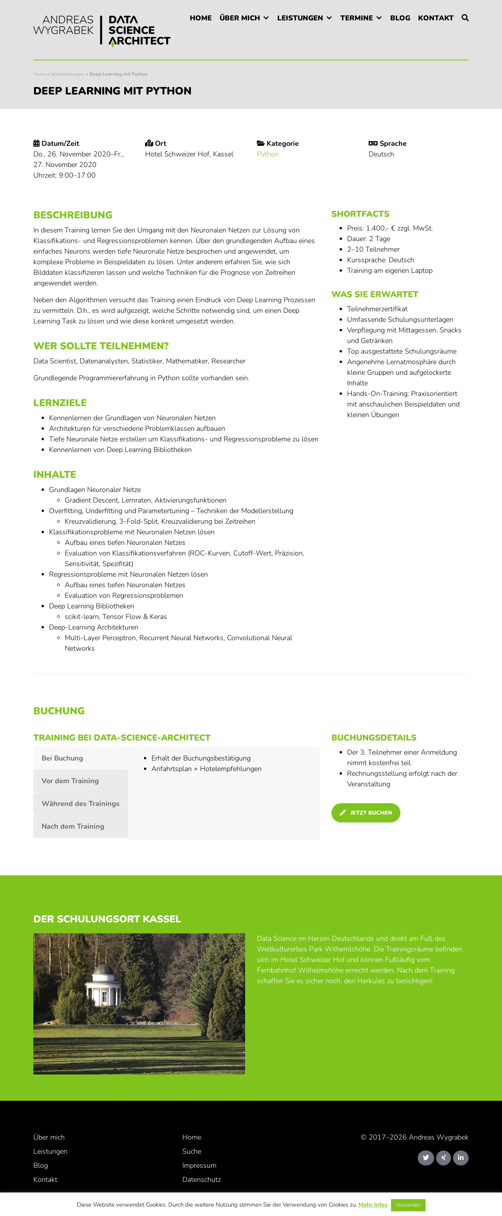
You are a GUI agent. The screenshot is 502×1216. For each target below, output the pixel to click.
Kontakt (436, 18)
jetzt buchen (366, 813)
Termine (356, 18)
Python (268, 154)
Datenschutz (201, 1179)
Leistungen (300, 18)
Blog (400, 18)
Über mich (240, 18)
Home (201, 18)
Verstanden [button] (408, 1205)
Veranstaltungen (68, 74)
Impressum (199, 1165)
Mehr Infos (372, 1205)
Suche (191, 1151)
